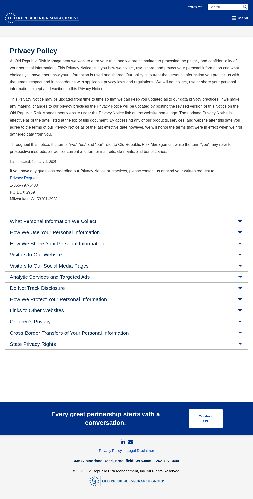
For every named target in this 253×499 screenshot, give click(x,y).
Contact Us (204, 419)
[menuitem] (122, 443)
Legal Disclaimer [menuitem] (140, 452)
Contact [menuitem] (195, 7)
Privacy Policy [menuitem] (110, 452)
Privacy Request (24, 178)
